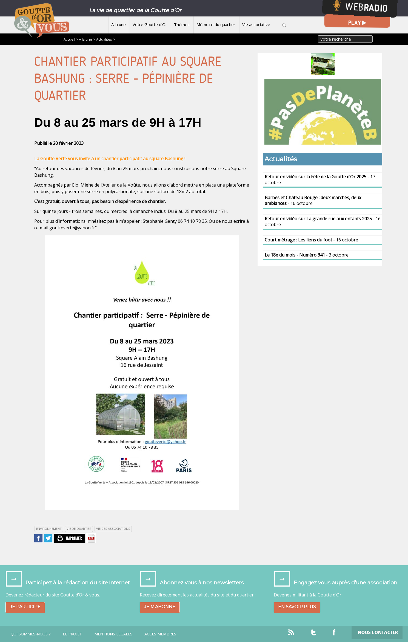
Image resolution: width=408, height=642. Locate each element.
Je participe (25, 606)
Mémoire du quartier (215, 24)
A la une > (87, 39)
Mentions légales (113, 634)
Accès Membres (160, 634)
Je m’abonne (159, 606)
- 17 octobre (320, 179)
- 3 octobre (307, 255)
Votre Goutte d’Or (150, 24)
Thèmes (182, 24)
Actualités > (105, 39)
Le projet (72, 634)
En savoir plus (297, 606)
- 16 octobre (313, 200)
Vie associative (256, 24)
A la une (118, 24)
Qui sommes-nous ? (31, 634)
